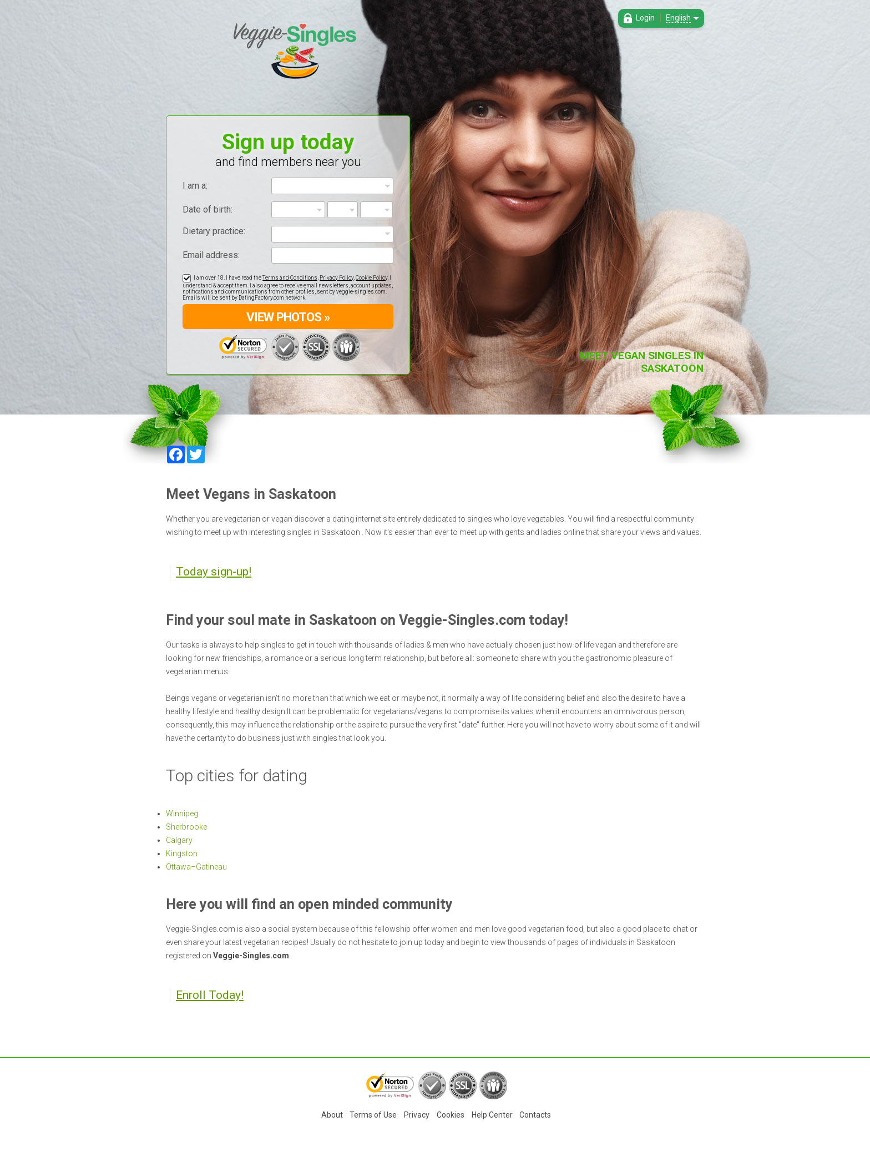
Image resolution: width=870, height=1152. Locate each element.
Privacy (416, 1114)
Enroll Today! (210, 995)
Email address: (211, 255)
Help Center (492, 1114)
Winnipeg (182, 813)
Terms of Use (373, 1114)
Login (645, 17)
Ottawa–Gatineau (196, 866)
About (332, 1114)
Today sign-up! (213, 571)
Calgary (179, 840)
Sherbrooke (186, 826)
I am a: (195, 185)
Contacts (535, 1114)
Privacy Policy (336, 278)
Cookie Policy (371, 278)
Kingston (182, 853)
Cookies (450, 1114)
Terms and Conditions (289, 278)
